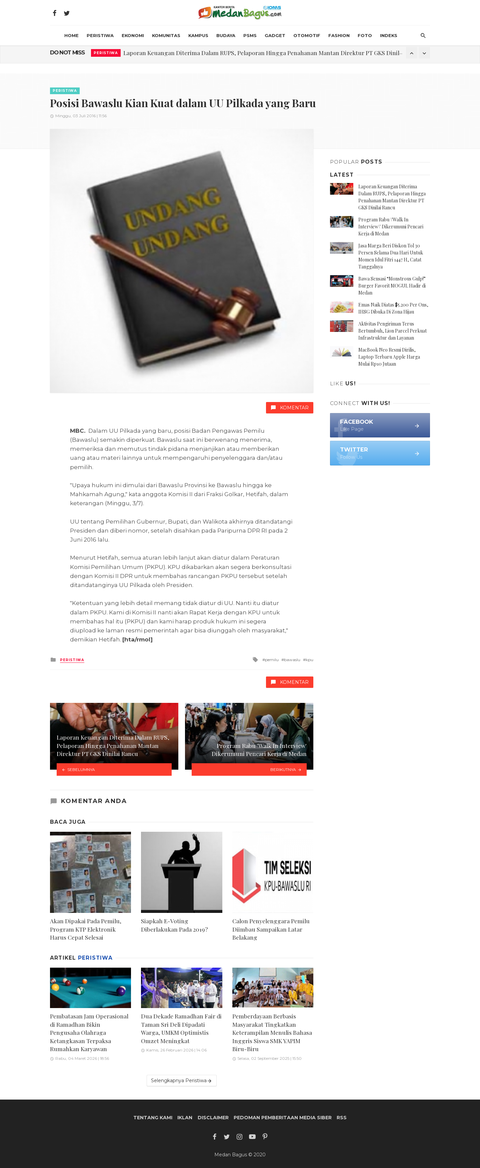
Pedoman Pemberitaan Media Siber (283, 1118)
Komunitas (166, 35)
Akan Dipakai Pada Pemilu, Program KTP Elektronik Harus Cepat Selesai (85, 929)
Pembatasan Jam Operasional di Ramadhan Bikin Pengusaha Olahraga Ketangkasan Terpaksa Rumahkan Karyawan (89, 1032)
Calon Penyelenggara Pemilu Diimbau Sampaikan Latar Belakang (271, 929)
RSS (342, 1118)
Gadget (275, 35)
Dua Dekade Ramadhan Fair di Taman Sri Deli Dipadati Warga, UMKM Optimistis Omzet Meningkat (181, 1028)
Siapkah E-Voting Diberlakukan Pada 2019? (174, 925)
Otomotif (306, 35)
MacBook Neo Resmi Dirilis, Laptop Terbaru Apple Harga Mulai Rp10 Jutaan (389, 357)
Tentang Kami (152, 1118)
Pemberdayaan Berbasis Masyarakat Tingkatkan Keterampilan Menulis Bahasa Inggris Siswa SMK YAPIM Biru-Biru (272, 1032)
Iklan (184, 1118)
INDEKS (388, 35)
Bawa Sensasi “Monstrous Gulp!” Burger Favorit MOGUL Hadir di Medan (392, 285)
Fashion (339, 35)
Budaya (225, 35)
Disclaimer (213, 1118)
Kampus (198, 35)
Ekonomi (133, 35)
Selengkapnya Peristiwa (181, 1081)
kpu (309, 659)
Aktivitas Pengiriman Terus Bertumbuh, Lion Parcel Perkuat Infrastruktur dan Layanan (392, 331)
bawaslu (292, 659)
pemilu (272, 659)
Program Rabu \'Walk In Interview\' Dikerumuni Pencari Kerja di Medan (390, 226)
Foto (365, 35)
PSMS (250, 35)
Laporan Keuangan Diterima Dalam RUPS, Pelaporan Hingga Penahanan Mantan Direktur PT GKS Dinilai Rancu (272, 52)
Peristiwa (100, 35)
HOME (71, 35)
